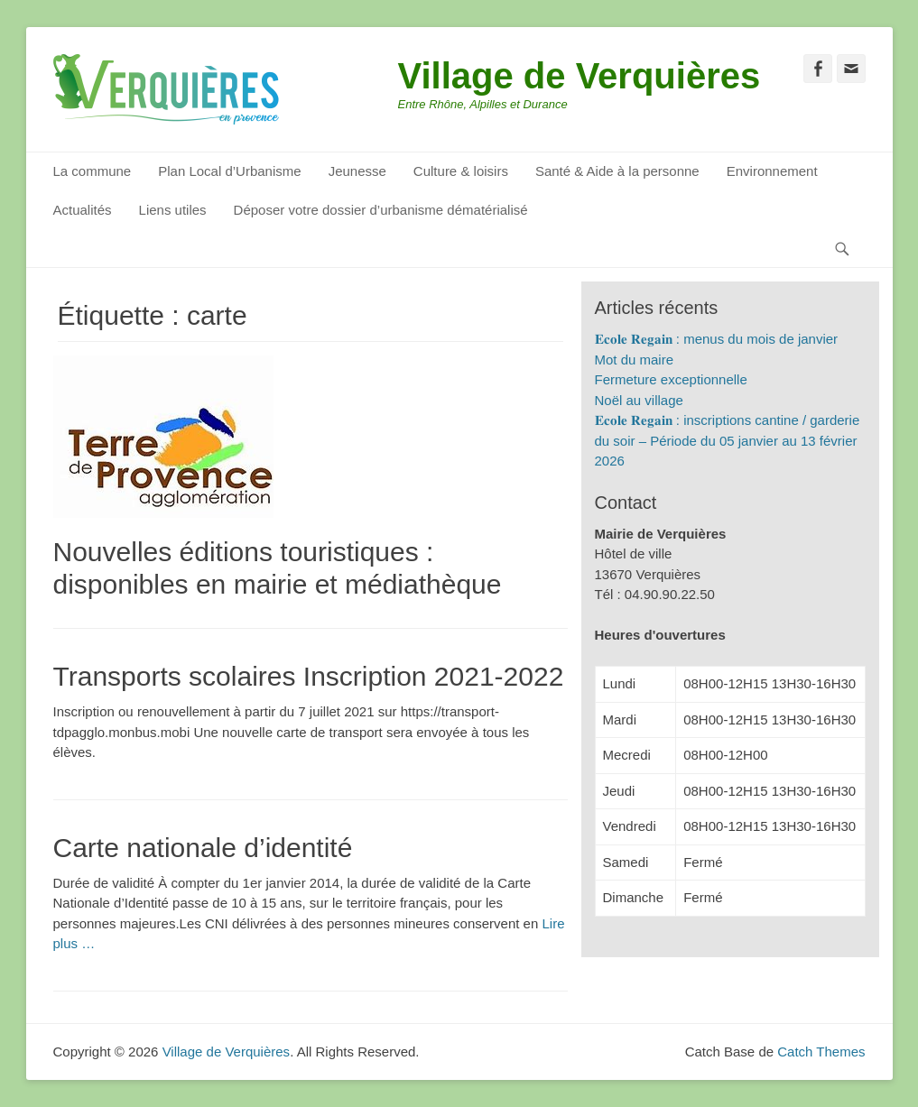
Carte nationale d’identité (203, 848)
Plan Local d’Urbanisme (229, 171)
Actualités (82, 209)
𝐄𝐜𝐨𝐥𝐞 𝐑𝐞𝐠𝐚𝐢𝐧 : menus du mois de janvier (717, 338)
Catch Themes (821, 1051)
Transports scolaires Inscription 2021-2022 (308, 676)
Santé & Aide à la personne (617, 171)
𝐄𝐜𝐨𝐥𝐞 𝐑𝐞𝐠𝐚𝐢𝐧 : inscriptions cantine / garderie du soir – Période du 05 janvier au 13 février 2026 (727, 440)
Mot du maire (634, 359)
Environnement (772, 171)
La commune (92, 171)
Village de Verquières (579, 76)
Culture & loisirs (460, 171)
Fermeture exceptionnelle (671, 379)
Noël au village (639, 400)
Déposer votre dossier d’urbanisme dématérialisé (381, 209)
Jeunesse (357, 171)
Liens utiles (173, 209)
